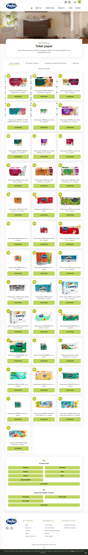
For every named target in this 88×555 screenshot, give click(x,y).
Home (26, 525)
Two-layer (25, 497)
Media (70, 8)
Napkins (76, 63)
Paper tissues (44, 69)
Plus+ (62, 475)
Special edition (26, 480)
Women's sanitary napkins (55, 63)
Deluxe (25, 471)
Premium (62, 467)
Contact (78, 8)
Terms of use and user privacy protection (44, 544)
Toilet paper (14, 63)
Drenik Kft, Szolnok (70, 528)
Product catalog (30, 536)
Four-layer (25, 501)
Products (61, 8)
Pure (62, 471)
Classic (25, 475)
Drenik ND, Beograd (69, 525)
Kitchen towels (32, 63)
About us (38, 8)
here (72, 551)
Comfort (25, 467)
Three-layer (62, 497)
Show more (18, 97)
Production (50, 8)
